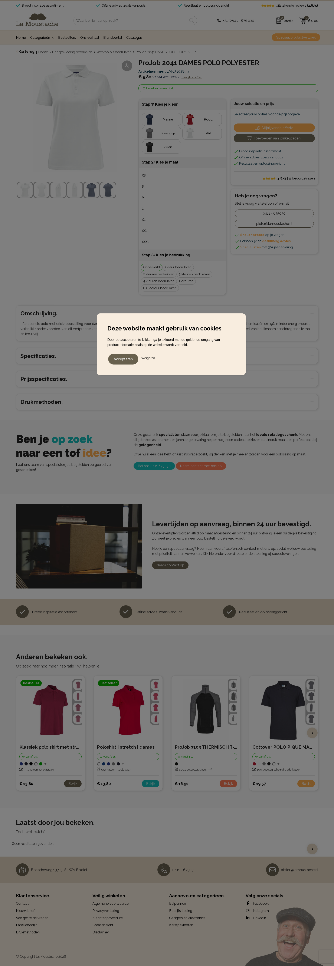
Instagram (257, 911)
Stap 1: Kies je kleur (160, 104)
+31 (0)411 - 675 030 (238, 21)
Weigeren (148, 357)
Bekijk (72, 784)
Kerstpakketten (181, 925)
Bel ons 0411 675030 (154, 466)
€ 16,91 (181, 783)
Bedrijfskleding (180, 911)
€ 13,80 (26, 783)
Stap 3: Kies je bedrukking (166, 255)
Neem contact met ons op (201, 466)
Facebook (257, 903)
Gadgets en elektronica (187, 918)
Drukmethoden (28, 932)
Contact (22, 903)
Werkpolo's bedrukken (113, 52)
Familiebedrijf (26, 925)
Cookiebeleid (102, 925)
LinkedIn (256, 918)
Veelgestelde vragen (32, 918)
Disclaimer (100, 932)
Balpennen (177, 903)
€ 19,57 (259, 783)
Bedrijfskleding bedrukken (72, 52)
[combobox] (130, 20)
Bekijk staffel (191, 77)
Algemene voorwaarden (111, 903)
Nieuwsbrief (25, 911)
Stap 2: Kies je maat (160, 162)
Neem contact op (170, 565)
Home (43, 52)
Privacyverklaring (105, 911)
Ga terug (27, 52)
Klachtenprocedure (107, 918)
